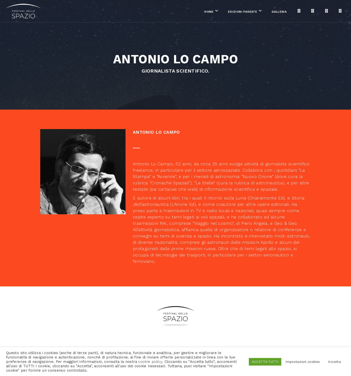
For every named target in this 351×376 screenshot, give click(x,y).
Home (173, 12)
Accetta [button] (334, 362)
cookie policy (150, 361)
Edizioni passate (207, 12)
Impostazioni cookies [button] (302, 362)
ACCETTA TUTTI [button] (265, 362)
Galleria (243, 12)
